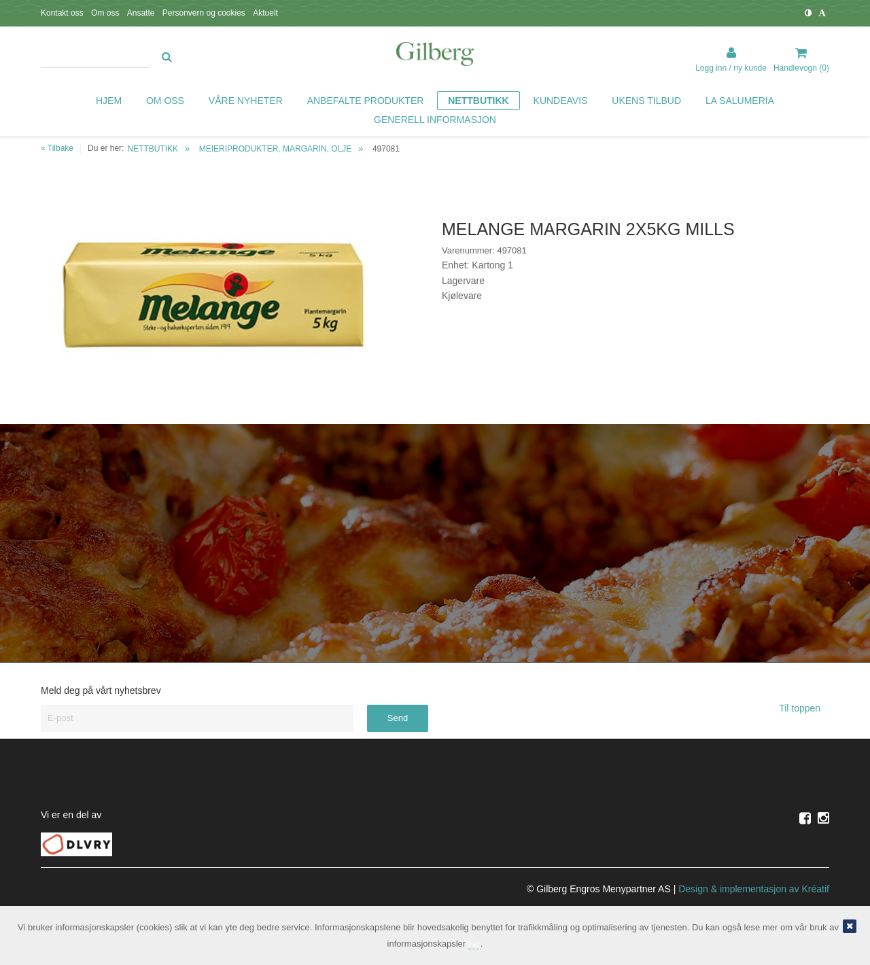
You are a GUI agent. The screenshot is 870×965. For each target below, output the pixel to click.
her (474, 943)
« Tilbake (57, 148)
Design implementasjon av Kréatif (753, 888)
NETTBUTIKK (152, 149)
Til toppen (804, 708)
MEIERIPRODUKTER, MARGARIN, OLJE (275, 149)
